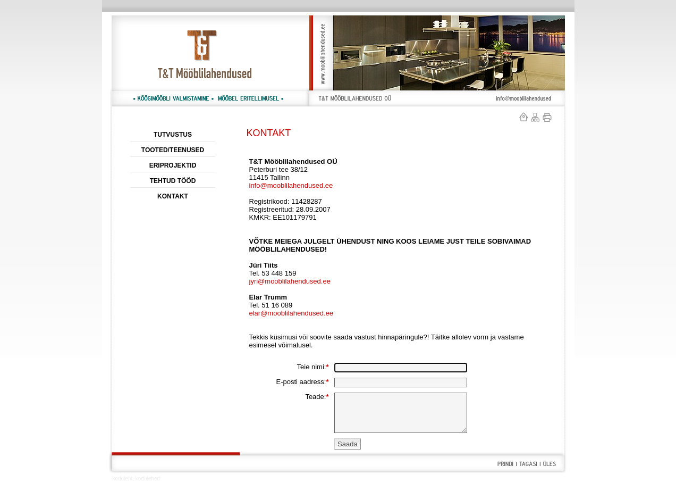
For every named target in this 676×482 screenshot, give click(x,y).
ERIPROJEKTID (173, 165)
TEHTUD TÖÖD (173, 181)
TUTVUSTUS (173, 134)
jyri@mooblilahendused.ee (290, 281)
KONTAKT (172, 196)
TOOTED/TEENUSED (172, 150)
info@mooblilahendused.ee (291, 185)
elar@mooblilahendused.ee (291, 313)
